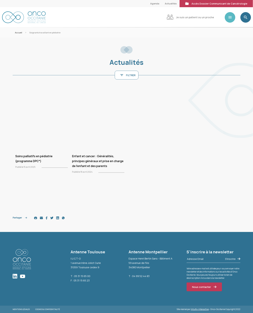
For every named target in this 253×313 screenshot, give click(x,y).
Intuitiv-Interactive (200, 309)
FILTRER (127, 75)
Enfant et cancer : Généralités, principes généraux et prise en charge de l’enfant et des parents (98, 161)
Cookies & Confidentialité (47, 309)
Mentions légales (21, 309)
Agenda (154, 3)
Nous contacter (204, 287)
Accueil (18, 32)
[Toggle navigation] (231, 17)
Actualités (171, 3)
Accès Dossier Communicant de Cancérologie (216, 3)
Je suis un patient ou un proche (190, 16)
